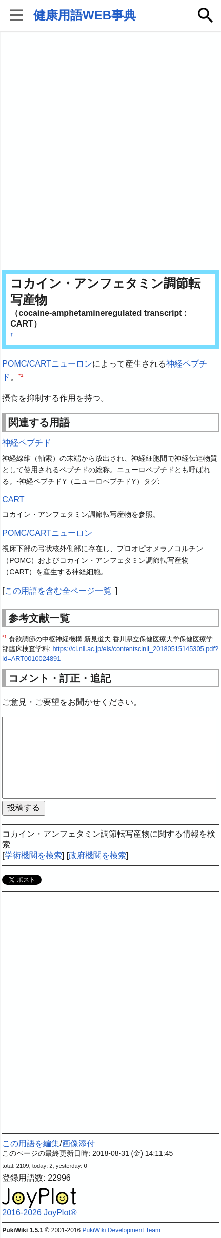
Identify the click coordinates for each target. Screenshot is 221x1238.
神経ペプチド (26, 442)
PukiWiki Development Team (121, 1230)
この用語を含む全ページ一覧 (58, 590)
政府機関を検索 (97, 855)
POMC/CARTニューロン (47, 363)
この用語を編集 (30, 1143)
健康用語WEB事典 (84, 15)
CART (13, 499)
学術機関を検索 (33, 855)
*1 (20, 374)
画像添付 (78, 1143)
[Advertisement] (110, 151)
